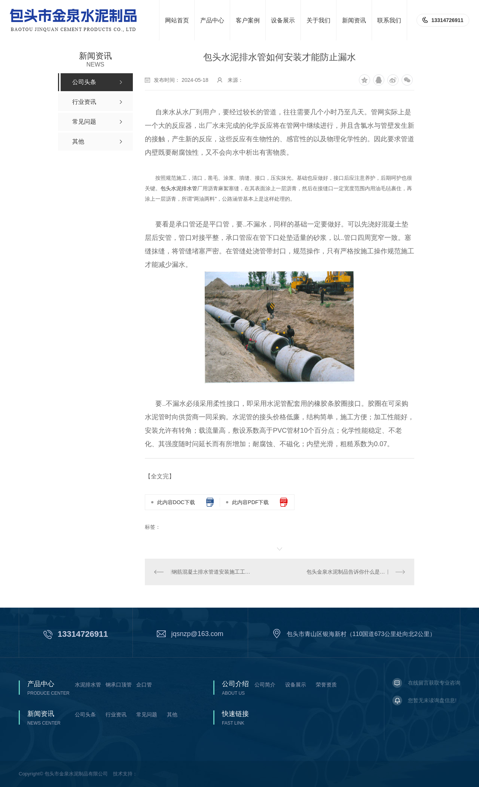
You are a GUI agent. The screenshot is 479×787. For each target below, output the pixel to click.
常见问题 (146, 714)
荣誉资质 (326, 685)
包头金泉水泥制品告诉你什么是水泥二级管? (355, 572)
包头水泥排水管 (179, 188)
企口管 (144, 685)
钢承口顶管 (119, 685)
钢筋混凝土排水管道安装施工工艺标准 (212, 572)
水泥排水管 (88, 685)
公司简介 (264, 685)
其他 (172, 714)
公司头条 (85, 714)
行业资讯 (116, 714)
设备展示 (295, 685)
